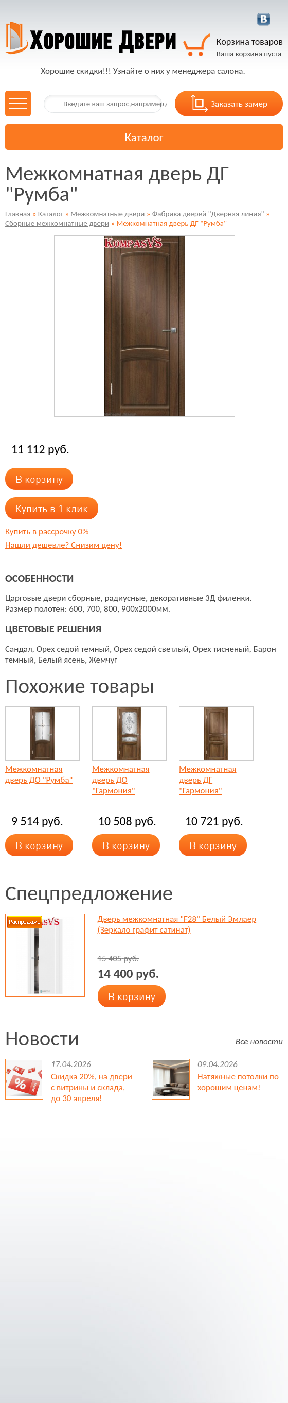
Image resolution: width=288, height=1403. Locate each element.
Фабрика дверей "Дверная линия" (208, 213)
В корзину (39, 478)
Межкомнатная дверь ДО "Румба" (39, 774)
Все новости (259, 1041)
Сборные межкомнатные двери (57, 223)
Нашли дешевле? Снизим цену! (63, 544)
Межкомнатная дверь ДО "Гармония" (121, 780)
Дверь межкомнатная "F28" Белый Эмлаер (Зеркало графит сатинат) (177, 924)
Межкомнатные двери (107, 213)
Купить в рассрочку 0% (46, 531)
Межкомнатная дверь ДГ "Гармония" (208, 780)
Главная (17, 213)
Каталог (50, 213)
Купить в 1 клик (51, 508)
